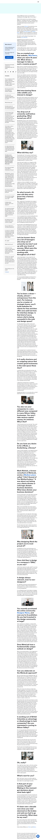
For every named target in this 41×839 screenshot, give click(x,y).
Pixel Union (28, 31)
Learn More (9, 57)
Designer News (23, 613)
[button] (37, 836)
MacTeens (32, 55)
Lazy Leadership (24, 37)
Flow (24, 31)
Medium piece (30, 475)
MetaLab (26, 26)
